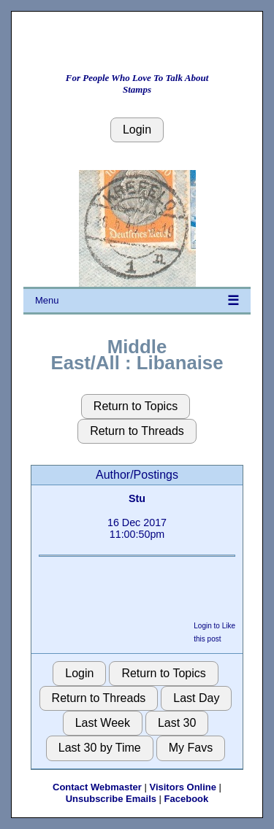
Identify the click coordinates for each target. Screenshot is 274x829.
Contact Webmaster (97, 787)
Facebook (186, 798)
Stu (137, 498)
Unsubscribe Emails (111, 798)
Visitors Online (182, 787)
